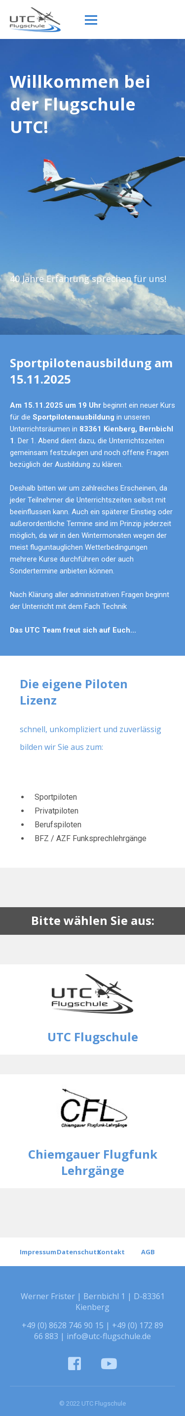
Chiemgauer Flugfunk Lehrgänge (92, 1162)
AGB (148, 1251)
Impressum (37, 1251)
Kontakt (111, 1251)
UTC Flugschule (92, 1036)
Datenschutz (74, 1251)
